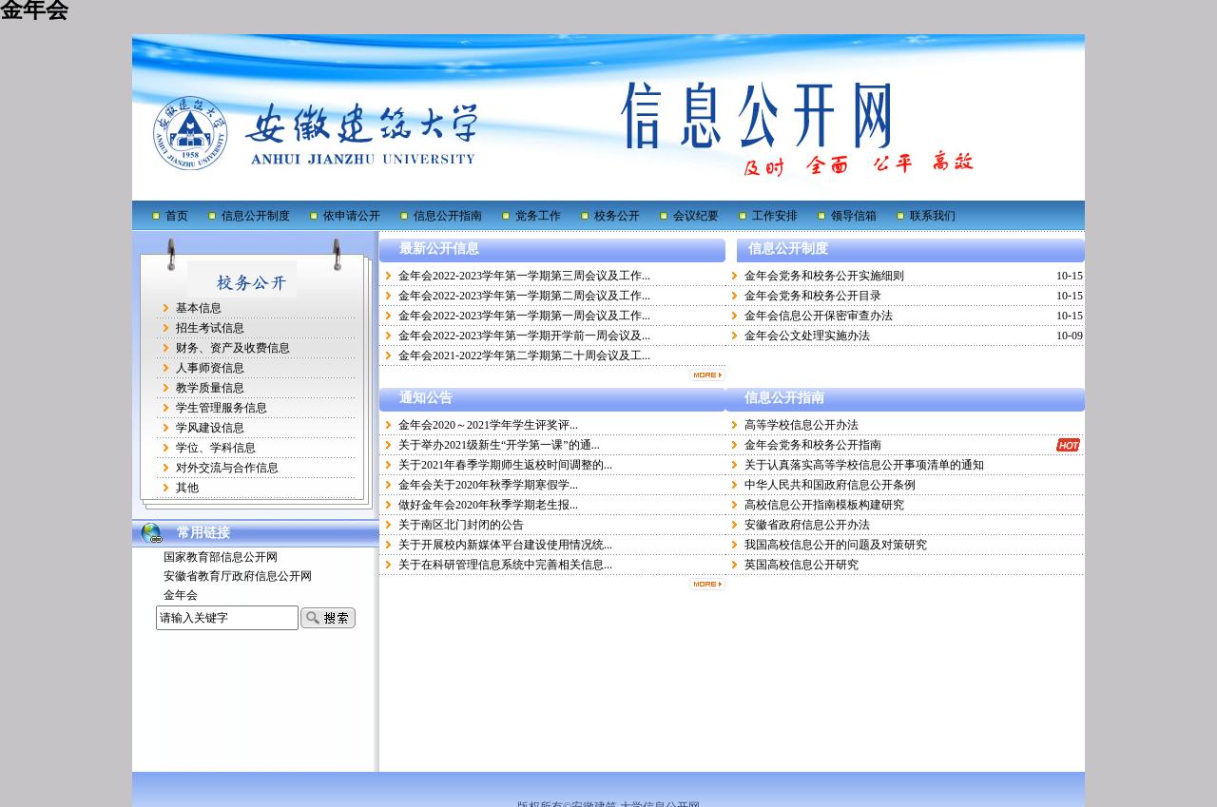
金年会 (181, 595)
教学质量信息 (210, 387)
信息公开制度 (256, 215)
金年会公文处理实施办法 (807, 335)
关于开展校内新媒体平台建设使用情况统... (505, 544)
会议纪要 (696, 215)
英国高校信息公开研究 (801, 564)
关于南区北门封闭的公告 (461, 524)
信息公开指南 (448, 215)
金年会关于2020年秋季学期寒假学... (488, 484)
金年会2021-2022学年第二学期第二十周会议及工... (524, 355)
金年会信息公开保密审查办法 (818, 315)
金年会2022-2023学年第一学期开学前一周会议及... (524, 335)
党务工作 (538, 215)
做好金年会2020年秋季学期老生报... (488, 504)
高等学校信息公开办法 (801, 425)
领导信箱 (854, 215)
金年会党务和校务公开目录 (812, 295)
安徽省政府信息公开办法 (807, 524)
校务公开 (617, 215)
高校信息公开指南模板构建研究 (824, 504)
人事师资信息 (210, 368)
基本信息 (199, 308)
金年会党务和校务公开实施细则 (824, 275)
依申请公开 (351, 215)
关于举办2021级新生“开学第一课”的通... (499, 445)
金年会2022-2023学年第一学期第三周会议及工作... (524, 275)
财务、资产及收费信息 (233, 348)
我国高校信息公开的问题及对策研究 (835, 544)
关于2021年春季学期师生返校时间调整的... (505, 464)
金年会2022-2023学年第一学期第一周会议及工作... (524, 315)
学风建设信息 (210, 427)
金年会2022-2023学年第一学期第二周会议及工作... (524, 295)
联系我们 (933, 215)
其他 (187, 487)
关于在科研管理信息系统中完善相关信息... (505, 564)
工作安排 (775, 215)
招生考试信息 (210, 328)
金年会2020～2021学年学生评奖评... (488, 425)
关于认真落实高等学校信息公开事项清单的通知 (864, 464)
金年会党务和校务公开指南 (812, 445)
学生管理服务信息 (221, 407)
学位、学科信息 (216, 447)
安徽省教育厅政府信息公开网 (238, 576)
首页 (176, 215)
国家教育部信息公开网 (221, 557)
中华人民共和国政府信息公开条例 (830, 484)
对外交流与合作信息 (227, 467)
